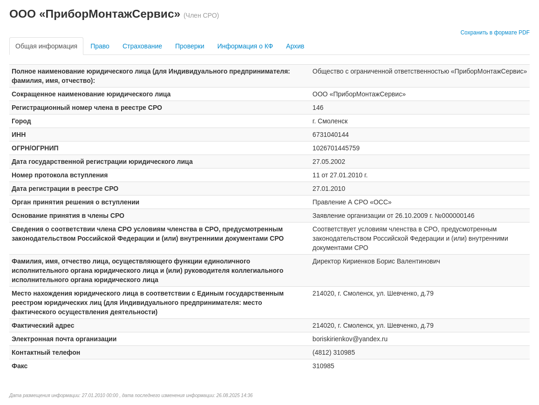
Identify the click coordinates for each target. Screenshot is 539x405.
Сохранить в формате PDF (495, 32)
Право (99, 46)
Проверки (189, 46)
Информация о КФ (245, 46)
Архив (295, 46)
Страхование (142, 46)
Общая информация (46, 46)
